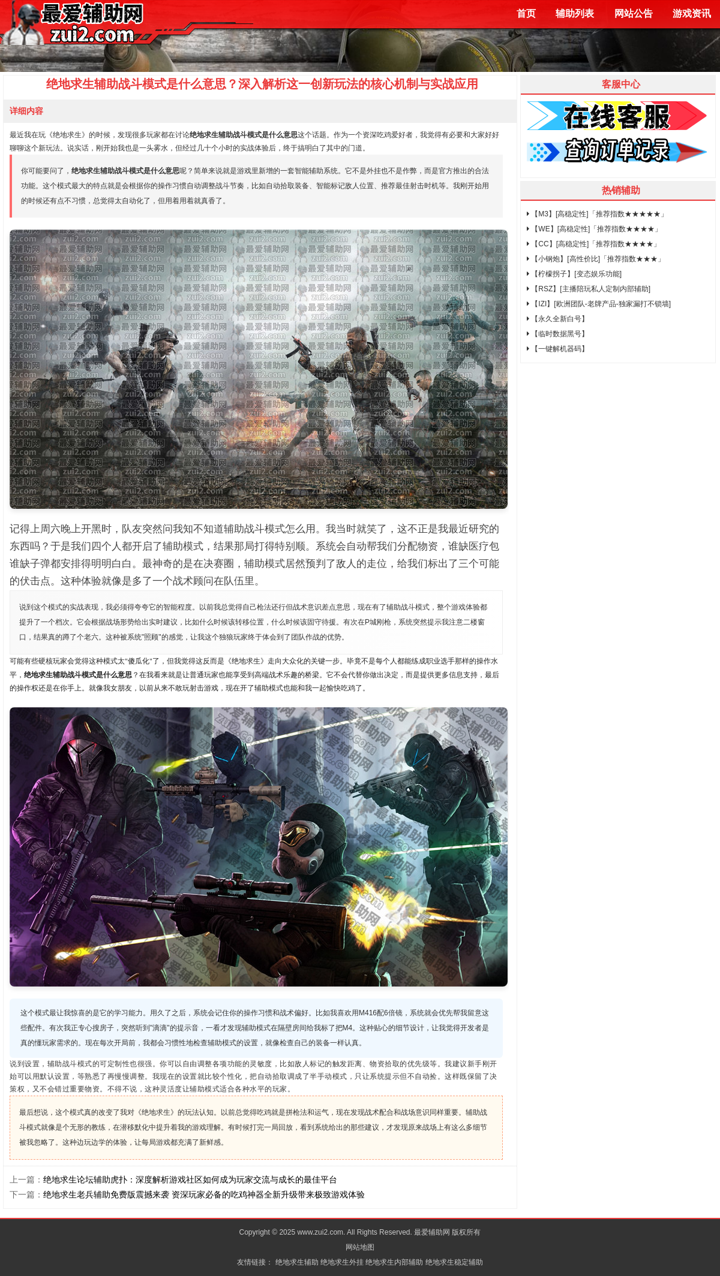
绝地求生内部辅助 (394, 1262)
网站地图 (360, 1247)
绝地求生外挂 (342, 1262)
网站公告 (633, 13)
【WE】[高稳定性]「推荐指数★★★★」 (594, 229)
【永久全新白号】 (558, 319)
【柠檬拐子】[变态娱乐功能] (574, 274)
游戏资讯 (692, 13)
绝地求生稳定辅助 (454, 1262)
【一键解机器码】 (558, 349)
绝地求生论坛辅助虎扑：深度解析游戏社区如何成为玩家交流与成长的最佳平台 (190, 1179)
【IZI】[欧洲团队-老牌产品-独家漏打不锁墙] (599, 304)
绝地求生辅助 (297, 1262)
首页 (526, 13)
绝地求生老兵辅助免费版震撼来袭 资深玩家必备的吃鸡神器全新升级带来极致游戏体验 (204, 1194)
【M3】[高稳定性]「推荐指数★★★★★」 (597, 214)
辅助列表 (575, 13)
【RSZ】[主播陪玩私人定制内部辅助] (588, 289)
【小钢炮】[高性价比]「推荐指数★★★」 (596, 259)
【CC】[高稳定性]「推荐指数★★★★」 (594, 244)
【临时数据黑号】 (558, 334)
